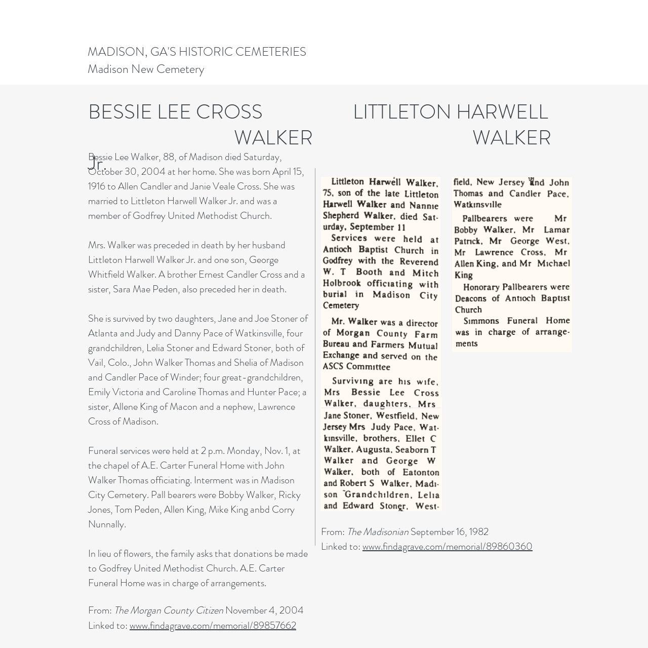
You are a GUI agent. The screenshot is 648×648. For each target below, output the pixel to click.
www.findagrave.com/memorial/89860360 (447, 546)
